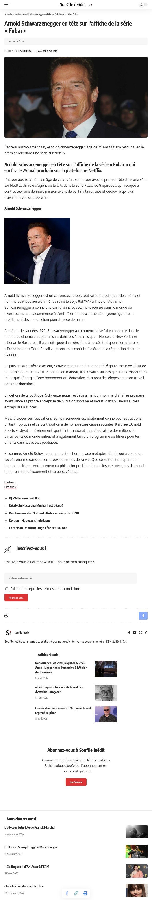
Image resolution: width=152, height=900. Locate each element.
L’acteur (9, 482)
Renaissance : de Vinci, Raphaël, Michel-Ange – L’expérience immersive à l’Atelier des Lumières (61, 667)
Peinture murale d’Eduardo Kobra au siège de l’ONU (44, 513)
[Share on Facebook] (66, 893)
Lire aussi (10, 487)
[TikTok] (146, 633)
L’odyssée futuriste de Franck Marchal (29, 827)
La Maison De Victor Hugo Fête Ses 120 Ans (38, 528)
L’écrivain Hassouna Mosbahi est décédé (36, 505)
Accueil (7, 14)
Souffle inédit (22, 632)
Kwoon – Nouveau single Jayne (29, 520)
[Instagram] (140, 633)
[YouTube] (134, 633)
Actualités (16, 14)
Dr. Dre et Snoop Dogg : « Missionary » (30, 847)
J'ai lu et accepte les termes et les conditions (45, 588)
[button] (8, 4)
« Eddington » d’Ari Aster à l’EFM (26, 867)
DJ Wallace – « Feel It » (24, 498)
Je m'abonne (76, 781)
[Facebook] (129, 633)
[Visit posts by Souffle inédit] (8, 633)
